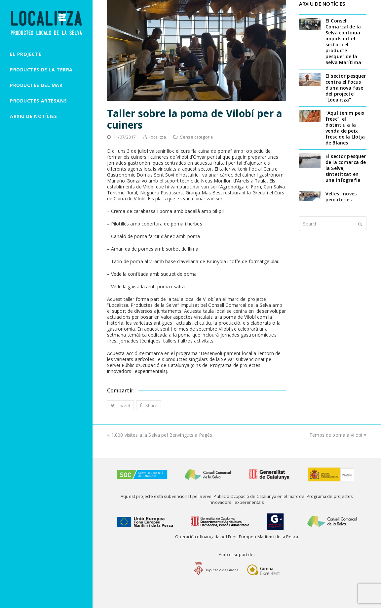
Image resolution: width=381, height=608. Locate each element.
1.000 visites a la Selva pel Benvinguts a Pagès (159, 435)
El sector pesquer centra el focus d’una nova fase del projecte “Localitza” (345, 88)
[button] (120, 405)
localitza (157, 137)
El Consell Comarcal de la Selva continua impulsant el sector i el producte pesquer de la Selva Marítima (343, 41)
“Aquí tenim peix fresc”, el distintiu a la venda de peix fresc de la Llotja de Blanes (345, 128)
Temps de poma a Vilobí (337, 435)
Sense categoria (196, 137)
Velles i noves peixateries (341, 196)
